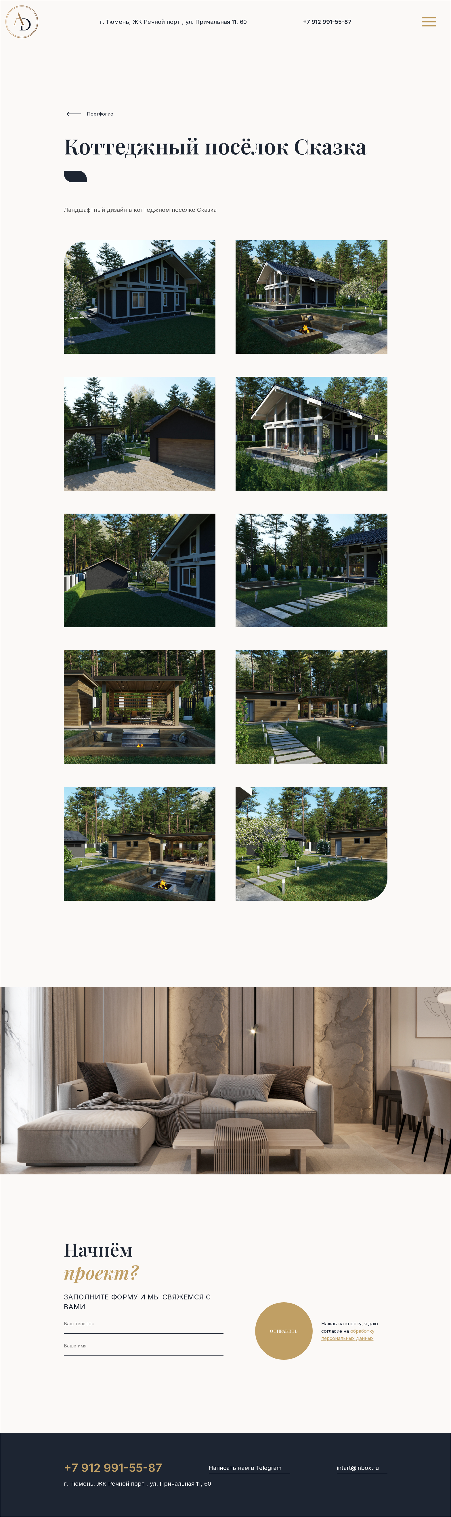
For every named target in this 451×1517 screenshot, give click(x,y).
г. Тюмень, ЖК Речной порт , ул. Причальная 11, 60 (173, 21)
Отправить (283, 1331)
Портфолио (100, 114)
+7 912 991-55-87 (327, 21)
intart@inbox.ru (358, 1467)
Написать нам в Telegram (245, 1467)
